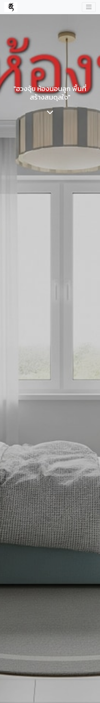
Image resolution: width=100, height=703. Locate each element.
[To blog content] (50, 112)
